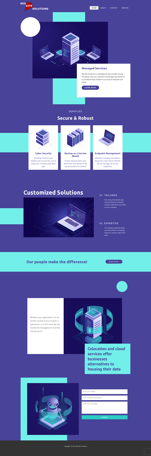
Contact (113, 8)
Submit (104, 417)
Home (94, 8)
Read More (114, 262)
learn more (90, 88)
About (103, 8)
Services (125, 8)
